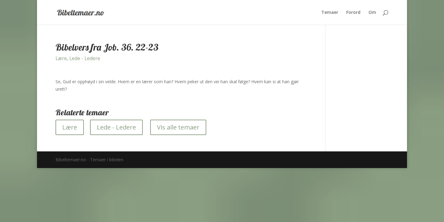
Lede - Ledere (84, 58)
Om (372, 12)
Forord (353, 12)
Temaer (329, 12)
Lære (61, 58)
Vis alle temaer (178, 127)
